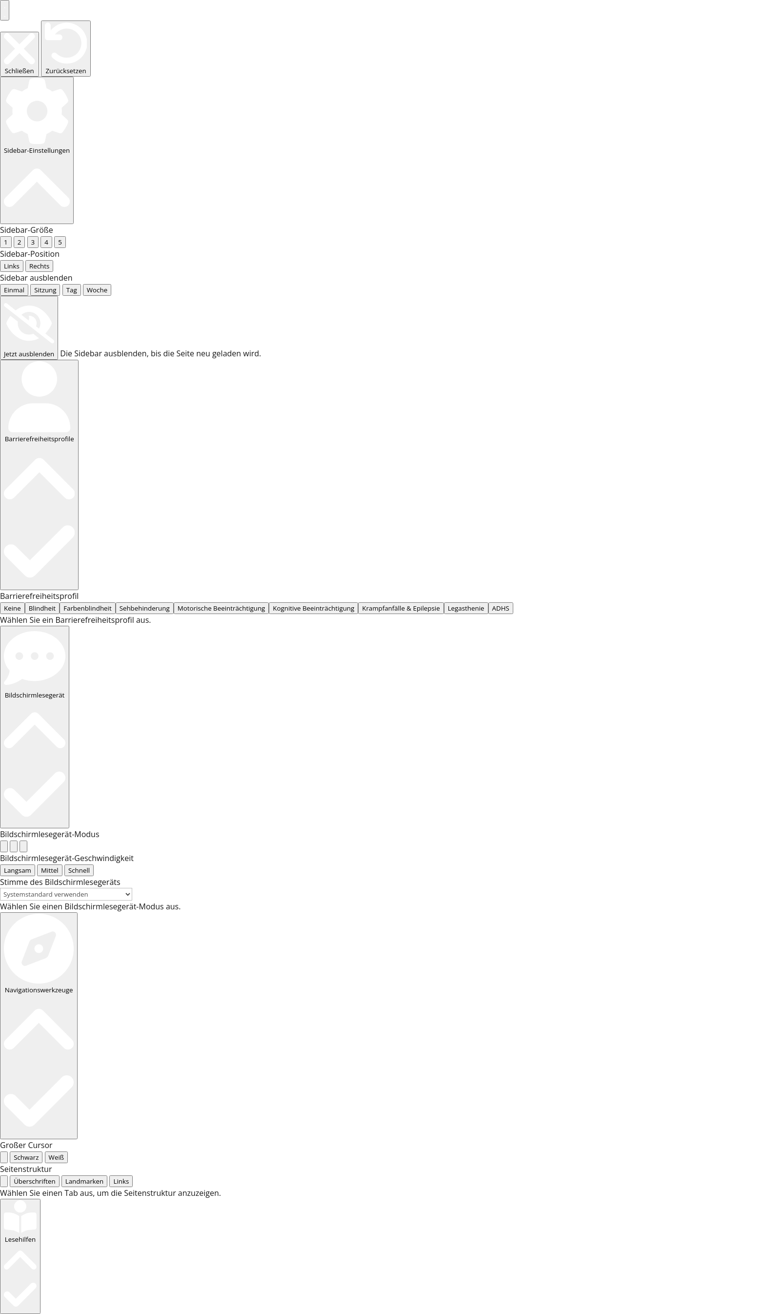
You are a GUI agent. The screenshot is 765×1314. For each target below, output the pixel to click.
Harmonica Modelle (593, 1159)
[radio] (4, 292)
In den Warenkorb (171, 1079)
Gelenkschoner (585, 1143)
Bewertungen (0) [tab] (159, 1173)
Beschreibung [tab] (154, 1147)
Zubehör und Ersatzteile (325, 1120)
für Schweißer (583, 1100)
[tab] (4, 438)
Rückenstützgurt (695, 885)
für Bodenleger (585, 1003)
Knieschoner (445, 885)
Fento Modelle (584, 1128)
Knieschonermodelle (588, 1116)
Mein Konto (501, 856)
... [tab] (16, 438)
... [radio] (6, 88)
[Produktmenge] (133, 1054)
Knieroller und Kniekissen (529, 885)
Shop (170, 946)
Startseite (136, 946)
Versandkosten (224, 1011)
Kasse (539, 856)
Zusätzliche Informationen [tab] (176, 1160)
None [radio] (12, 218)
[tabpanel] (382, 450)
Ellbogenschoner (621, 885)
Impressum (577, 856)
